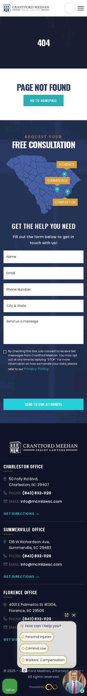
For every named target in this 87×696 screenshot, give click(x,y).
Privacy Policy (36, 368)
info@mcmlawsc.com (41, 501)
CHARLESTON (65, 202)
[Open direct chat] (66, 615)
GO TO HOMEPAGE (43, 100)
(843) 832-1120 (69, 8)
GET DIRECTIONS (18, 513)
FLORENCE (66, 164)
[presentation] (38, 392)
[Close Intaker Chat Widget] (74, 615)
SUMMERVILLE (57, 180)
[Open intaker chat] (24, 670)
